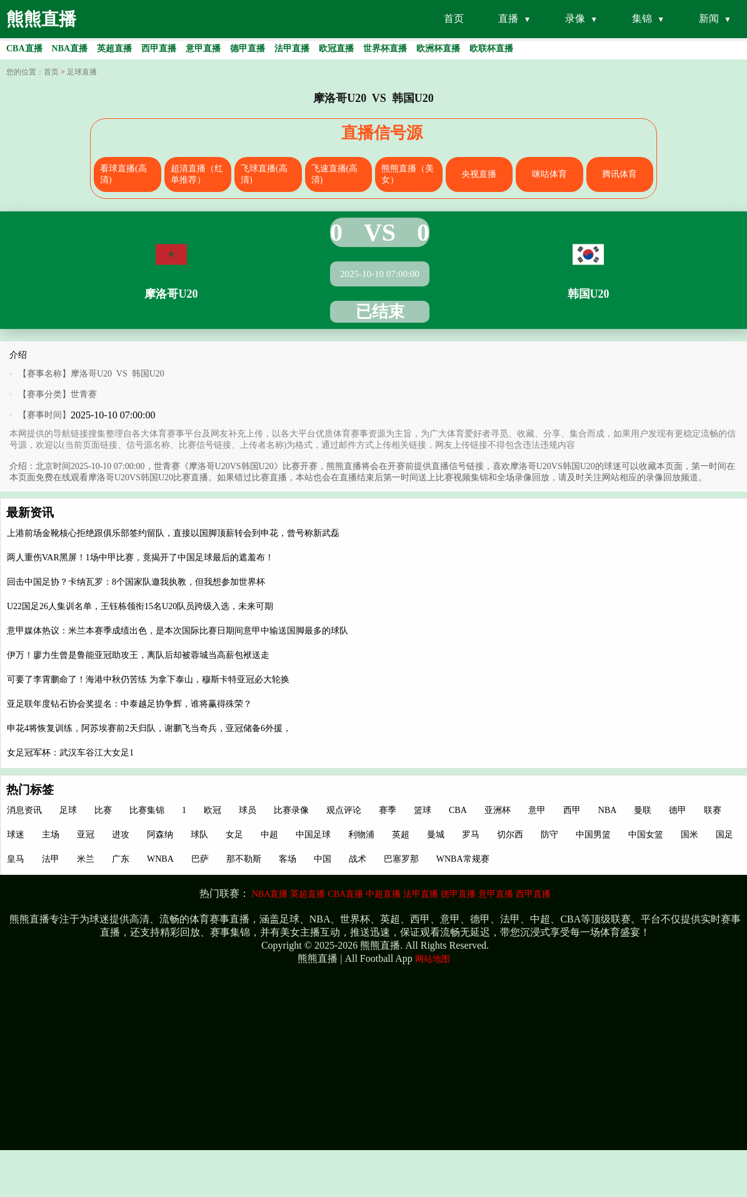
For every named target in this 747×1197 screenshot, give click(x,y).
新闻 (709, 18)
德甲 (677, 810)
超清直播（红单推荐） (197, 174)
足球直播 (82, 72)
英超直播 (307, 894)
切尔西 (510, 834)
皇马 (15, 859)
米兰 (85, 859)
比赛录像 (291, 810)
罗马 (470, 834)
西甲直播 (533, 894)
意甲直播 (495, 894)
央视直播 (478, 174)
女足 (234, 834)
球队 (199, 834)
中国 (322, 859)
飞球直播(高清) (264, 174)
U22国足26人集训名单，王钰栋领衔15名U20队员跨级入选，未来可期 (140, 606)
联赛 (712, 810)
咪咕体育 (549, 174)
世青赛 (84, 394)
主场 (50, 834)
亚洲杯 (497, 810)
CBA (458, 810)
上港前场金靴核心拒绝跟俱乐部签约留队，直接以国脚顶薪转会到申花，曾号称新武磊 (173, 533)
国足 (724, 834)
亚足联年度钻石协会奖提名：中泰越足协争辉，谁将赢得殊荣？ (129, 704)
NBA (607, 810)
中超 (269, 834)
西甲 (572, 810)
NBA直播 (270, 894)
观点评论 (343, 810)
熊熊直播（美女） (407, 174)
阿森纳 (160, 834)
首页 (454, 18)
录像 (575, 18)
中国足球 (313, 834)
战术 (357, 859)
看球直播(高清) (123, 174)
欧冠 (212, 810)
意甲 (537, 810)
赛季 (387, 810)
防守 (549, 834)
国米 (689, 834)
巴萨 (200, 859)
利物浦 (361, 834)
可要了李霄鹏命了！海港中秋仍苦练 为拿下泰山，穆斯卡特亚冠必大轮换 (148, 679)
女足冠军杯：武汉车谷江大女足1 (70, 752)
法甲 (50, 859)
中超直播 (383, 894)
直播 (508, 18)
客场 (287, 859)
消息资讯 (24, 810)
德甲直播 (458, 894)
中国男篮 (593, 834)
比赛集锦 (146, 810)
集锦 (642, 18)
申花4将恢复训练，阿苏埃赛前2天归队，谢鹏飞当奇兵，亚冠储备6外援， (149, 728)
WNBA (160, 859)
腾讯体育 (619, 174)
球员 (247, 810)
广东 (120, 859)
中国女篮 (645, 834)
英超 (400, 834)
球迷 (15, 834)
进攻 (120, 834)
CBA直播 (345, 894)
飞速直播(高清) (334, 174)
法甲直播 (420, 894)
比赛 (103, 810)
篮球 (422, 810)
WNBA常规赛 (462, 859)
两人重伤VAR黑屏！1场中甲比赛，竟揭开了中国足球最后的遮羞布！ (140, 557)
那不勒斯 (243, 859)
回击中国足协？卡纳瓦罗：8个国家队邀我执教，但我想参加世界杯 (136, 582)
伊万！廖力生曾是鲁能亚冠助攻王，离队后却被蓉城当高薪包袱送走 (138, 655)
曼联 (642, 810)
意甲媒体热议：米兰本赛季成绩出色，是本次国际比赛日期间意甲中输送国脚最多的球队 (177, 630)
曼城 (435, 834)
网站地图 (432, 959)
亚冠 (85, 834)
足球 (68, 810)
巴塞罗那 (401, 859)
